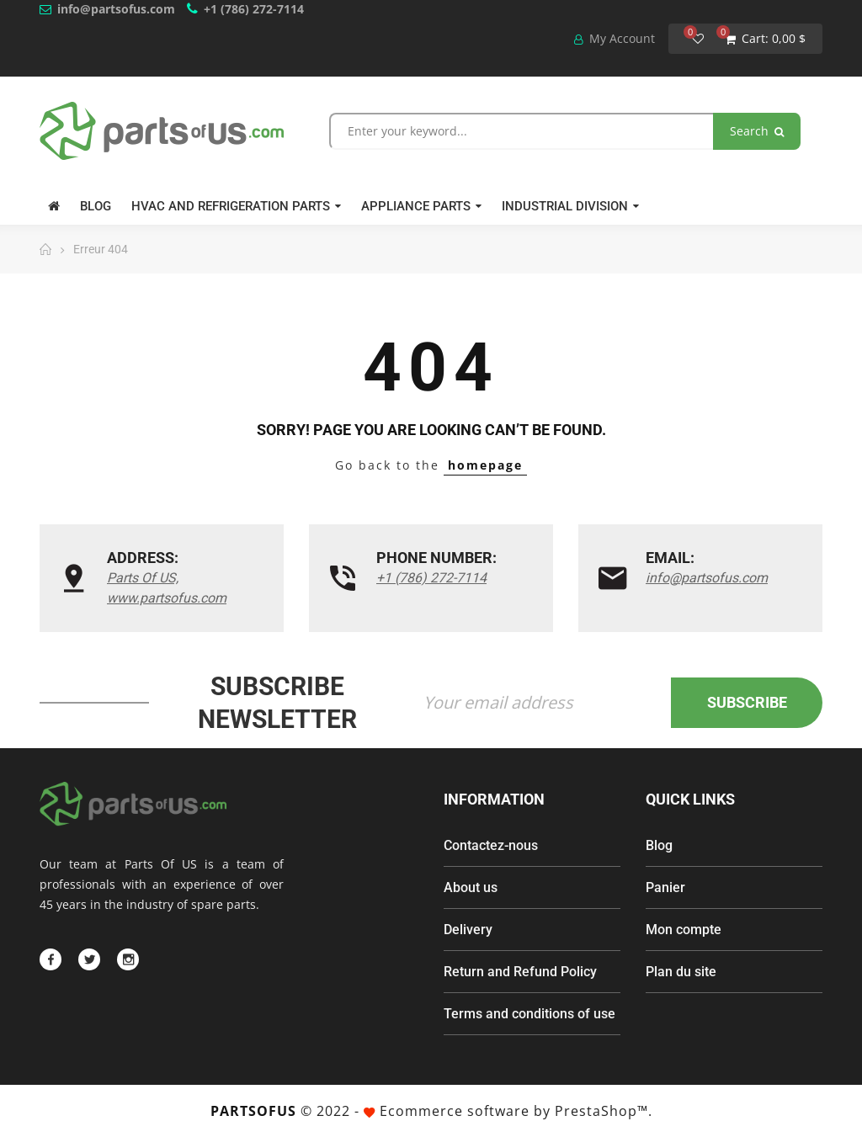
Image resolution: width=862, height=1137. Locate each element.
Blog (659, 845)
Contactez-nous (491, 845)
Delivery (468, 930)
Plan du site (681, 972)
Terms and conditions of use (529, 1014)
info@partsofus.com (116, 9)
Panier (665, 887)
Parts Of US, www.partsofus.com (166, 588)
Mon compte (683, 930)
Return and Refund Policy (520, 972)
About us (471, 887)
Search (757, 131)
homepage (485, 465)
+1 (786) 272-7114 (254, 9)
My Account (614, 38)
